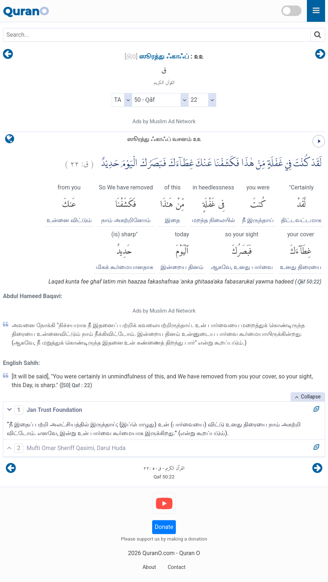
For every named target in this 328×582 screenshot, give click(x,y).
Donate (164, 526)
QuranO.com (158, 553)
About (149, 567)
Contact (177, 567)
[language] (9, 140)
